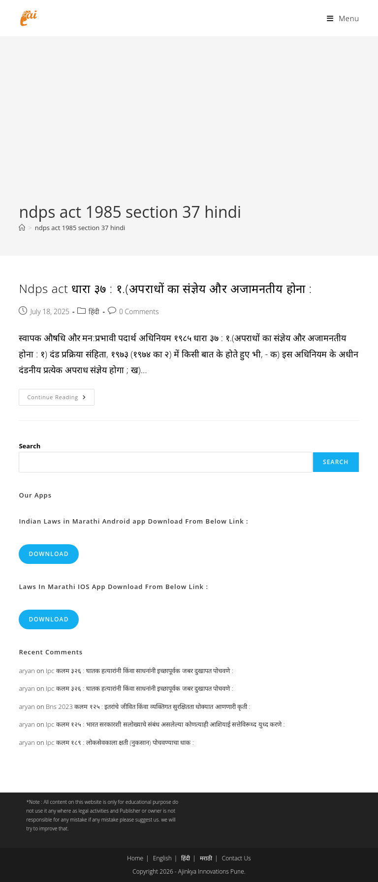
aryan (26, 670)
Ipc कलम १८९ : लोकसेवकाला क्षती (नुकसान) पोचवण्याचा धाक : (120, 742)
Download (48, 554)
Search (29, 445)
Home (135, 858)
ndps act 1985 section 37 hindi (80, 227)
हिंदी (94, 311)
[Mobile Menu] (343, 18)
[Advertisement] (189, 127)
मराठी (206, 858)
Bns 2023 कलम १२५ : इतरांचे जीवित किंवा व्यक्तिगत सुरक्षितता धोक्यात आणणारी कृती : (148, 706)
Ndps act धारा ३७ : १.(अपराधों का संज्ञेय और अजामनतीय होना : (165, 288)
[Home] (22, 227)
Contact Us (236, 858)
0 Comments (138, 311)
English (162, 858)
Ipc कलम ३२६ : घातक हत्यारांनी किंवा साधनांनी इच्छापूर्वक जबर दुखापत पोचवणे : (139, 670)
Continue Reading (60, 399)
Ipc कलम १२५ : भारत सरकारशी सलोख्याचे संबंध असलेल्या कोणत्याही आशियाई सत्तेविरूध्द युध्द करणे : (165, 724)
